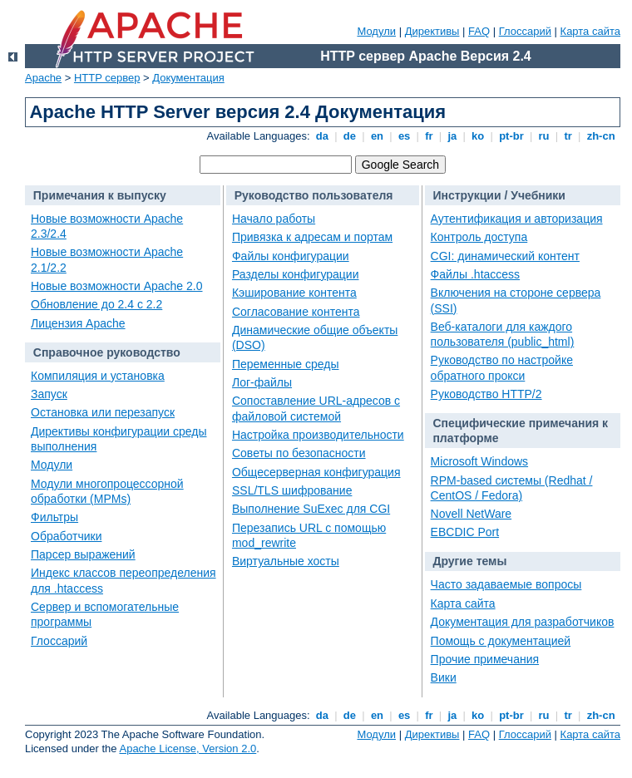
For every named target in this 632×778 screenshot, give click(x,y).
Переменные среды (285, 364)
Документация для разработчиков (523, 621)
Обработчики (66, 536)
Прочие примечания (485, 659)
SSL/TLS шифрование (292, 490)
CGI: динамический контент (505, 256)
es (404, 136)
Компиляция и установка (98, 375)
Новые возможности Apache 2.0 (117, 286)
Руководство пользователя (314, 195)
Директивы (432, 31)
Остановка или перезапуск (103, 412)
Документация (188, 77)
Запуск (49, 394)
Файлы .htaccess (476, 274)
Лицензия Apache (78, 323)
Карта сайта (590, 31)
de (349, 136)
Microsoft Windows (479, 461)
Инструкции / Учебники (498, 195)
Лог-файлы (262, 382)
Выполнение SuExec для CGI (311, 508)
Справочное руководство (106, 352)
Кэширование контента (294, 292)
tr (568, 136)
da (322, 136)
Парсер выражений (83, 554)
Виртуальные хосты (285, 561)
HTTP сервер (107, 77)
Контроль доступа (479, 237)
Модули (376, 31)
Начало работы (273, 218)
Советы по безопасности (299, 453)
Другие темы (469, 561)
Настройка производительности (318, 434)
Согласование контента (296, 311)
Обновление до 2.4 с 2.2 (96, 304)
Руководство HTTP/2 (486, 394)
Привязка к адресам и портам (312, 237)
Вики (444, 677)
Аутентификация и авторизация (517, 218)
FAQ (479, 31)
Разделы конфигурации (295, 274)
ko (478, 136)
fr (429, 136)
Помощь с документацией (501, 641)
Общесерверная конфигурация (316, 472)
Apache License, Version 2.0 (187, 748)
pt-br (511, 136)
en (377, 136)
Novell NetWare (471, 513)
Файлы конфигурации (290, 256)
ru (544, 136)
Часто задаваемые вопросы (506, 584)
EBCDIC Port (465, 532)
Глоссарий (525, 31)
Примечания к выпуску (99, 195)
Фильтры (54, 517)
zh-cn (601, 136)
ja (452, 136)
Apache (43, 77)
